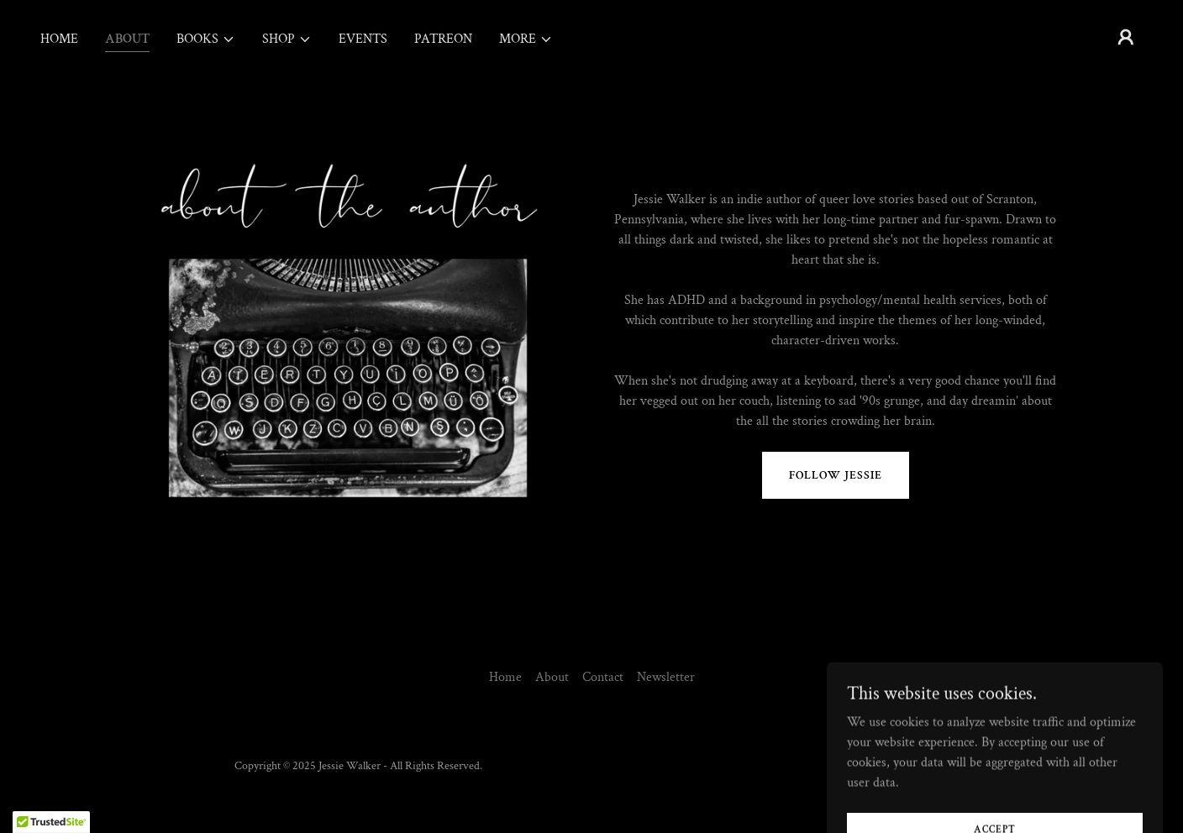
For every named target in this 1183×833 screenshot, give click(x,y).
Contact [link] (602, 677)
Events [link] (363, 39)
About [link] (127, 39)
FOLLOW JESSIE (835, 475)
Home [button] (505, 677)
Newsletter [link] (666, 677)
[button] (205, 39)
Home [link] (59, 39)
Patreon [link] (443, 39)
